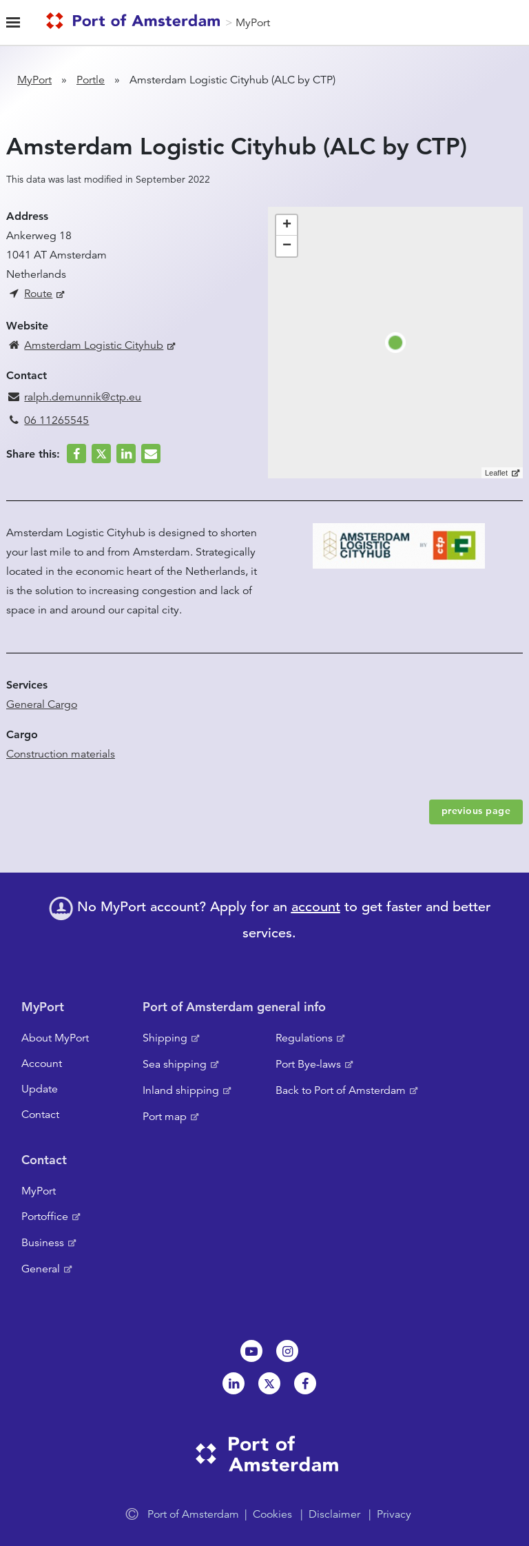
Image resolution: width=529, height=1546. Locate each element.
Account (41, 1063)
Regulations (304, 1038)
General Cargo (41, 704)
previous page (476, 810)
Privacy (394, 1514)
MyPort (253, 23)
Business (42, 1243)
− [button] (286, 246)
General (40, 1269)
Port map (165, 1116)
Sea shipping (175, 1064)
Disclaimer (334, 1514)
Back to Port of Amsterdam (341, 1090)
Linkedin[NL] (233, 1383)
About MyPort (55, 1038)
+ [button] (286, 225)
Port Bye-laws (308, 1064)
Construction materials (60, 754)
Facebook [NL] (305, 1383)
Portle (90, 80)
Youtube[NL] (251, 1351)
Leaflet (496, 473)
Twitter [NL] (269, 1383)
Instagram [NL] (287, 1351)
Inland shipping (181, 1090)
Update (39, 1089)
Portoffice (44, 1216)
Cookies (272, 1514)
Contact (40, 1114)
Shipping (165, 1038)
